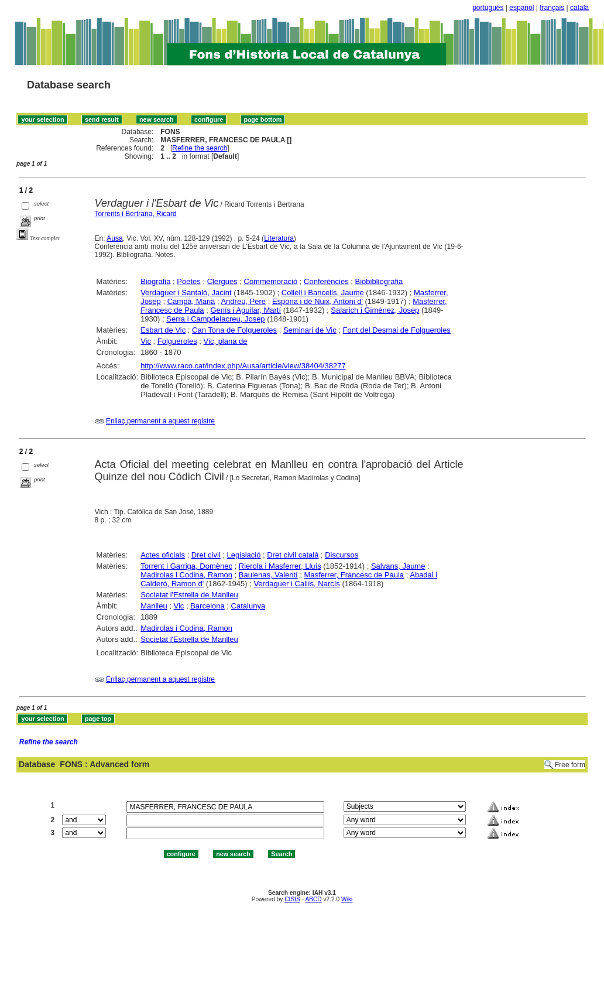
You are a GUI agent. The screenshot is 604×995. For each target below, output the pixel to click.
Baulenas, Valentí (268, 574)
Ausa (114, 238)
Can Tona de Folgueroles (234, 330)
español (521, 8)
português (487, 8)
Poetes (188, 281)
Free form (570, 765)
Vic (145, 341)
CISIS (292, 899)
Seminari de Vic (310, 330)
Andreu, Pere (243, 301)
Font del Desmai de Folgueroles (397, 330)
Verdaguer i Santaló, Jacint (185, 292)
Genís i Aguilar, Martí (245, 310)
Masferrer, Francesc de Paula (354, 574)
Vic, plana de (226, 341)
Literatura (279, 238)
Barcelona (207, 605)
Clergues (222, 281)
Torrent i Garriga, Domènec (186, 566)
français (552, 8)
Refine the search (199, 148)
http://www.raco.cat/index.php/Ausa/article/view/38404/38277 (243, 365)
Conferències (326, 281)
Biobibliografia (379, 281)
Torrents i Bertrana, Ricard (136, 214)
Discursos (341, 555)
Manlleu (153, 605)
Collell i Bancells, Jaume (323, 292)
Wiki (346, 899)
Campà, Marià (191, 301)
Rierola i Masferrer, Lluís (280, 566)
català (579, 8)
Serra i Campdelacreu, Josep (215, 318)
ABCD (313, 899)
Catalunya (248, 605)
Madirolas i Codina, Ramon (186, 574)
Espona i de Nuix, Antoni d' (317, 301)
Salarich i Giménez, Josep (375, 310)
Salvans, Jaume (398, 566)
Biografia (155, 281)
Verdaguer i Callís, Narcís (296, 583)
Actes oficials (162, 555)
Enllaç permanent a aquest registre (160, 421)
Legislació (244, 555)
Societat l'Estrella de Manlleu (189, 594)
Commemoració (271, 281)
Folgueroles (177, 341)
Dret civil (206, 555)
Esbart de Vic (163, 330)
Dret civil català (292, 555)
